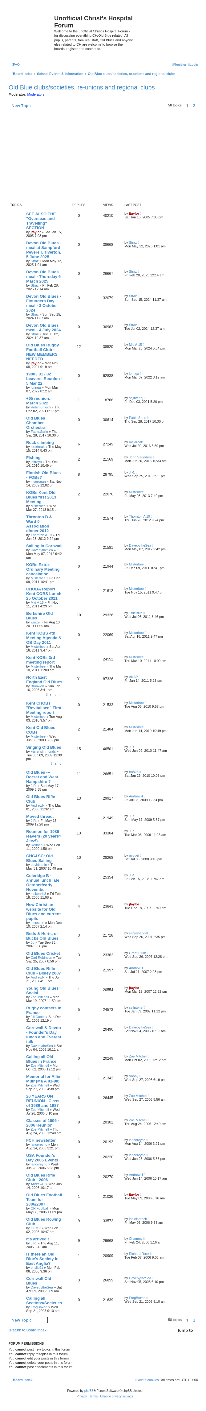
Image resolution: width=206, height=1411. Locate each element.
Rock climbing (40, 442)
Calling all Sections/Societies (44, 1300)
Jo (32, 942)
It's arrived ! (37, 1239)
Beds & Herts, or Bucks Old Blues (42, 936)
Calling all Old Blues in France (41, 1059)
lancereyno (39, 1144)
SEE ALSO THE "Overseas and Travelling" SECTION (41, 221)
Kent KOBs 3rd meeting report (40, 659)
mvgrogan (38, 481)
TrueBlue (136, 613)
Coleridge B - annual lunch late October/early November (42, 882)
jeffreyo (36, 462)
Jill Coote (38, 1017)
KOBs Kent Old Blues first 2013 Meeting (41, 497)
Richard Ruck (139, 1254)
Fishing (33, 457)
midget (134, 855)
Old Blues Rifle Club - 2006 (40, 1177)
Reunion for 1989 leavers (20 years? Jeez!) (43, 836)
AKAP (133, 677)
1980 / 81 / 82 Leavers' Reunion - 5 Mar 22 (44, 379)
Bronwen (37, 686)
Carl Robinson (41, 957)
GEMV (36, 1228)
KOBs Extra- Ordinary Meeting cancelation (42, 569)
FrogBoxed (39, 1307)
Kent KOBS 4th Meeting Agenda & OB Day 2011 (44, 638)
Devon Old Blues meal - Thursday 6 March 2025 (43, 276)
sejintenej (136, 398)
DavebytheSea (42, 550)
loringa (36, 387)
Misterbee (38, 506)
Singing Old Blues (43, 747)
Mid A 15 (135, 344)
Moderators (36, 94)
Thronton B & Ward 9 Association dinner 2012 (39, 524)
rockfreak (38, 447)
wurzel (36, 622)
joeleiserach (138, 1219)
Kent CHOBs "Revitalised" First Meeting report (43, 708)
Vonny (134, 1076)
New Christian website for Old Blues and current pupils (43, 911)
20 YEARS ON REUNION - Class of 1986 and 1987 (42, 1101)
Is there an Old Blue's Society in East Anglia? (42, 1259)
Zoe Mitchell (40, 997)
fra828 (134, 772)
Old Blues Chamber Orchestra (35, 423)
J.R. (132, 472)
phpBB (89, 1390)
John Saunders (140, 457)
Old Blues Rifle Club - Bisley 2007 (43, 970)
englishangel (138, 933)
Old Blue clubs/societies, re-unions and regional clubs (82, 87)
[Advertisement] (105, 155)
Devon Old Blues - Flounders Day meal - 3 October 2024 (43, 303)
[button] (199, 105)
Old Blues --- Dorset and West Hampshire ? (42, 777)
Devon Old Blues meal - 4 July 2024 (43, 327)
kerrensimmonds (43, 751)
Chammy (136, 1238)
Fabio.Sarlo (39, 431)
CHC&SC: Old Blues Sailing (39, 858)
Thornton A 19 (41, 535)
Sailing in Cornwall (44, 546)
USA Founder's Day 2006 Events (42, 1157)
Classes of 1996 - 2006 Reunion (42, 1123)
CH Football (40, 1208)
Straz (35, 261)
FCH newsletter (41, 1140)
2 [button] (194, 105)
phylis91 (37, 1267)
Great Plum (137, 953)
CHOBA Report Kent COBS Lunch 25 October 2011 (43, 594)
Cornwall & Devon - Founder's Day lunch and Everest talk (43, 1034)
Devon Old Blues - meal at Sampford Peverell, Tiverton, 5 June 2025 (43, 250)
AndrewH (38, 805)
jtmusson (37, 923)
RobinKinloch (41, 407)
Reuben (37, 845)
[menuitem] (16, 64)
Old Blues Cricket (43, 953)
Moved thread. (40, 816)
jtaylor (36, 232)
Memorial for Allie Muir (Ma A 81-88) (43, 1078)
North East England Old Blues (44, 679)
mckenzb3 (38, 894)
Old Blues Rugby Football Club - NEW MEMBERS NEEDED (42, 352)
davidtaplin (39, 865)
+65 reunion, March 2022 (38, 400)
